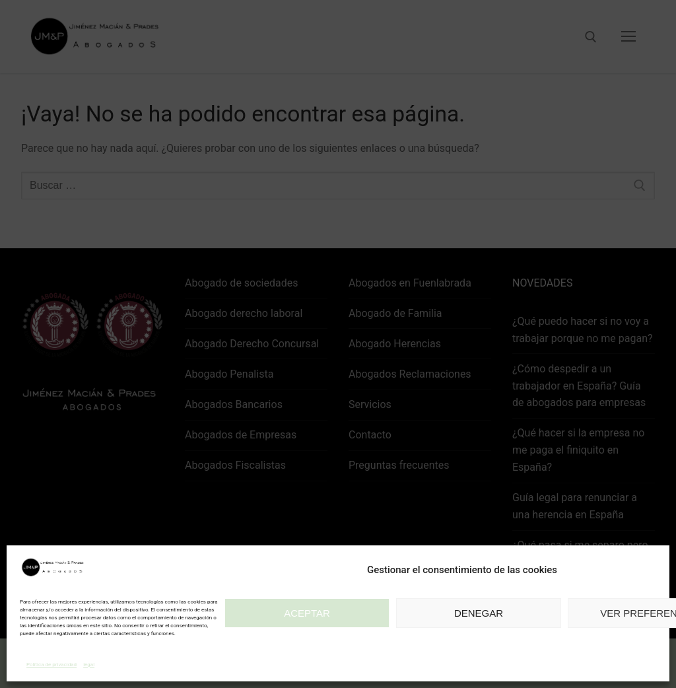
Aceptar (307, 613)
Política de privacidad (51, 665)
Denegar (478, 613)
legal (88, 665)
